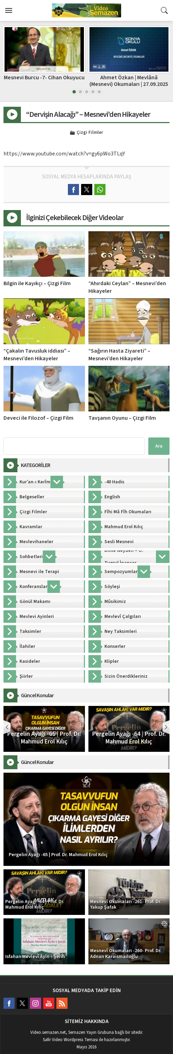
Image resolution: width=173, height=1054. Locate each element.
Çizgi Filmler (90, 132)
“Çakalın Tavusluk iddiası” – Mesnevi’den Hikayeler (36, 354)
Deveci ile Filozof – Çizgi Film (38, 418)
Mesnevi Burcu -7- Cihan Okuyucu (44, 77)
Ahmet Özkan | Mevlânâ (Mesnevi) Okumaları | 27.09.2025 (128, 81)
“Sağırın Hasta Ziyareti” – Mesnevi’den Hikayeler (119, 354)
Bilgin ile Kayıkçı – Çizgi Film (37, 283)
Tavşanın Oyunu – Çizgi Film (122, 418)
